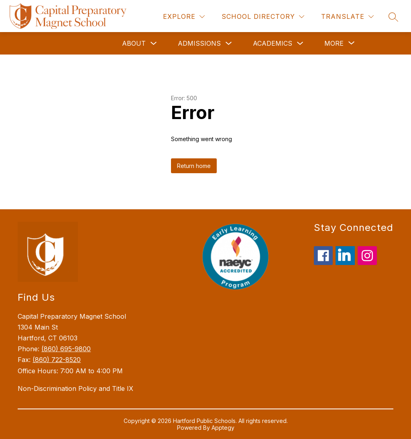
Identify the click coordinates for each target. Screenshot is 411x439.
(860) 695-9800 (66, 349)
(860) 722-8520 (57, 360)
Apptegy (223, 427)
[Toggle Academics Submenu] (300, 43)
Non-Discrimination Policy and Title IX (75, 388)
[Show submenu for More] (334, 43)
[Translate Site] (347, 17)
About (134, 43)
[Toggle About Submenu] (154, 43)
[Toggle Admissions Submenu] (229, 43)
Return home (194, 165)
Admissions (199, 43)
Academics (272, 43)
